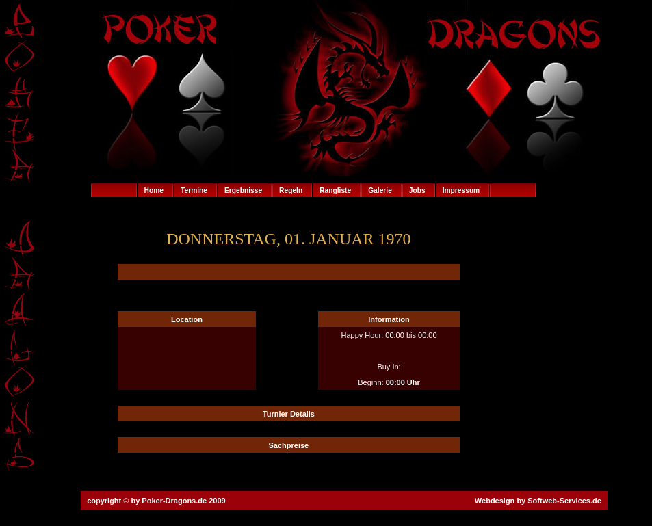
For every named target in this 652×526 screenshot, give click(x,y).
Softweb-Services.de (564, 501)
